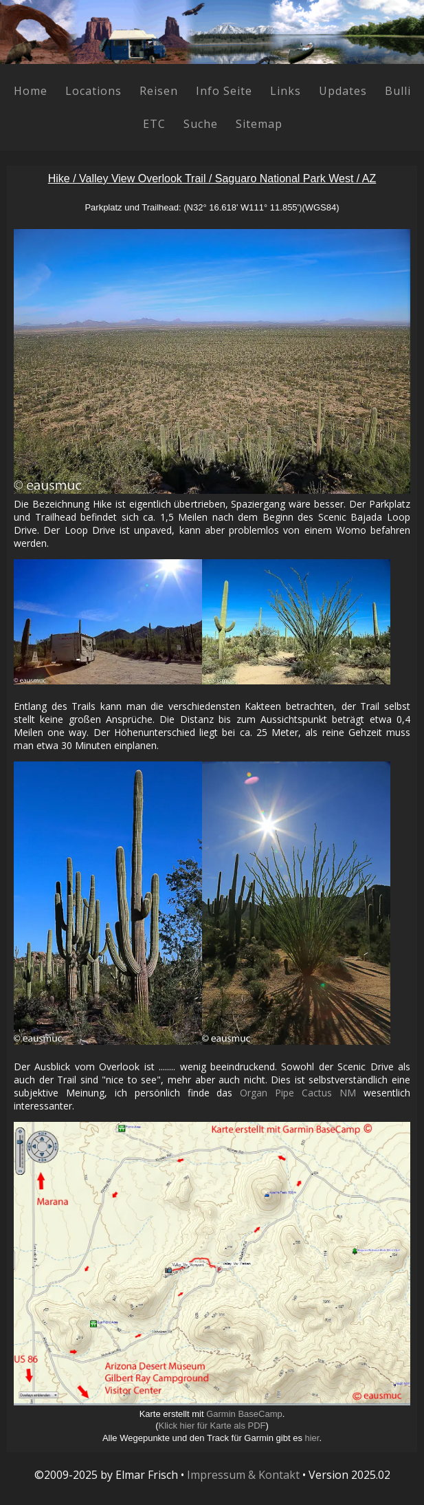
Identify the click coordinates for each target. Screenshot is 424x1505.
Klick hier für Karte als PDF (211, 1425)
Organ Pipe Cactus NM (298, 1092)
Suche (200, 123)
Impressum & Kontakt (243, 1474)
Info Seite (224, 90)
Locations (93, 90)
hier (312, 1438)
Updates (343, 90)
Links (285, 90)
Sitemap (259, 123)
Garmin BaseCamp (244, 1414)
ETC (154, 123)
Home (30, 90)
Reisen (159, 90)
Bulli (398, 90)
